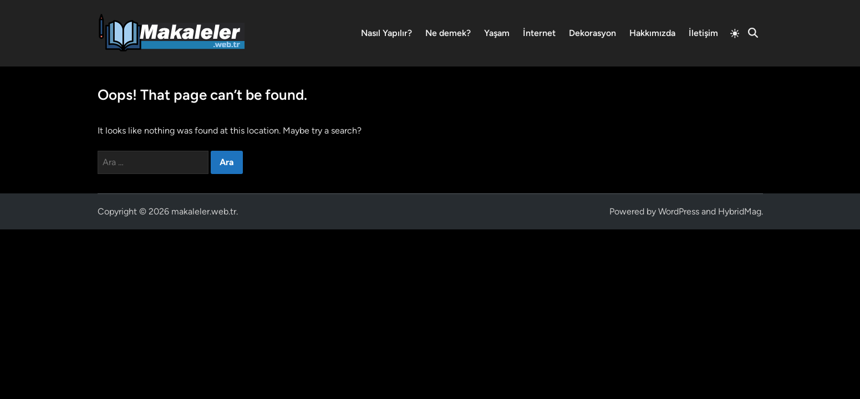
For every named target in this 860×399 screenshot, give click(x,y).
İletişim (703, 33)
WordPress (678, 211)
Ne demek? (448, 33)
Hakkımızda (652, 33)
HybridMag (739, 211)
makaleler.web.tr (203, 211)
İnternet (539, 33)
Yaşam (497, 33)
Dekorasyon (592, 33)
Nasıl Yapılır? (386, 33)
